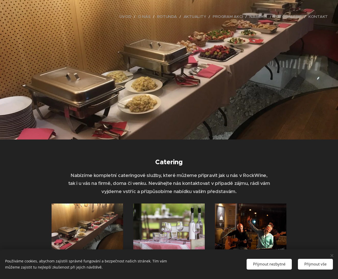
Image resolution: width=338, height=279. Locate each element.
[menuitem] (149, 16)
